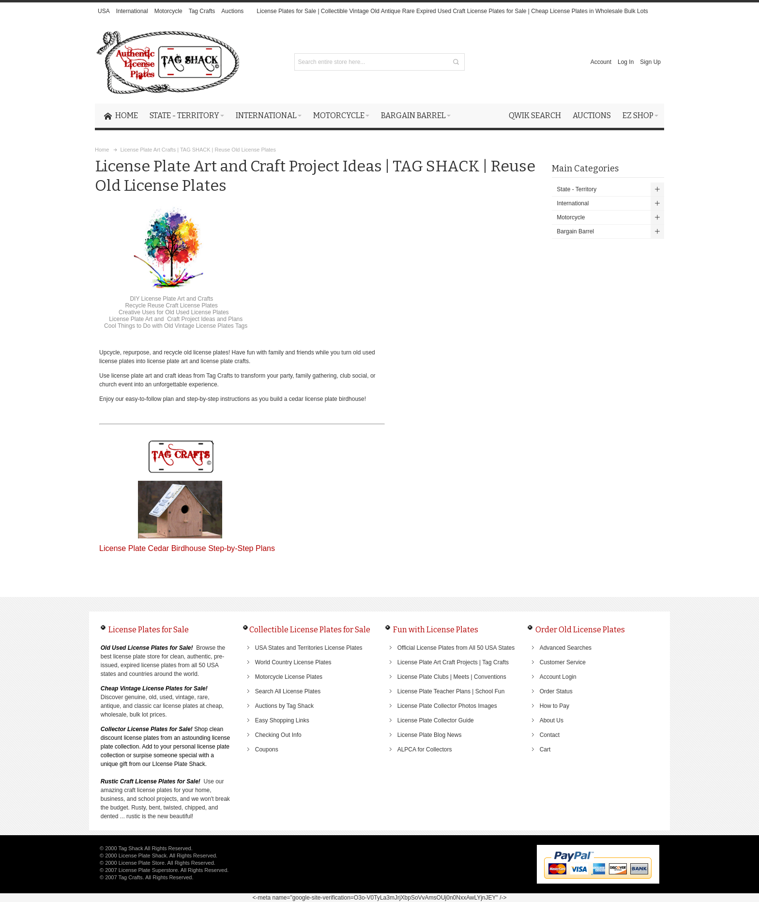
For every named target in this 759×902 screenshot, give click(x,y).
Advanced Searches (566, 647)
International (132, 11)
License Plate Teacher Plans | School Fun (451, 691)
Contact (550, 735)
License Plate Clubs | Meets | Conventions (451, 676)
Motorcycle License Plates (288, 676)
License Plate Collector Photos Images (447, 706)
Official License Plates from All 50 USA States (456, 647)
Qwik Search (535, 115)
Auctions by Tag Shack (284, 706)
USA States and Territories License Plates (309, 647)
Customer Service (563, 662)
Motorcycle (168, 11)
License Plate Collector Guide (435, 720)
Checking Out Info (278, 735)
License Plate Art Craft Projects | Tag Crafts (453, 662)
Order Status (556, 691)
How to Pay (554, 706)
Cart (545, 749)
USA (104, 11)
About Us (551, 720)
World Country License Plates (293, 662)
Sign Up (650, 62)
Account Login (558, 676)
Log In (626, 62)
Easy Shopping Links (282, 720)
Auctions (232, 11)
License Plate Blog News (429, 735)
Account (601, 62)
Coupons (266, 749)
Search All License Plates (287, 691)
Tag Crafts (202, 11)
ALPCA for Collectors (424, 749)
